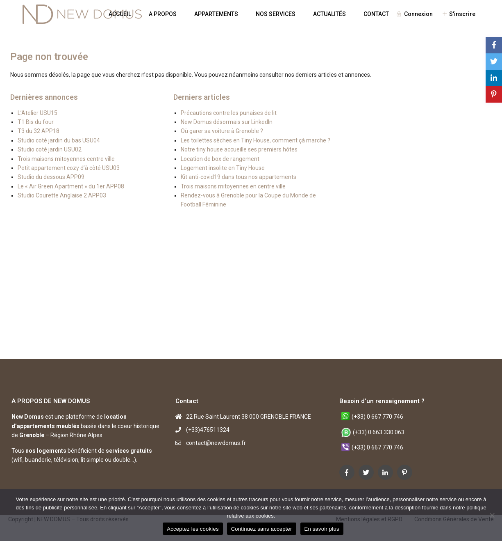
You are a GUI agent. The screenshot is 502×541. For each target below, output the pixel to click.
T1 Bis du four (36, 122)
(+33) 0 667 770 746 (377, 416)
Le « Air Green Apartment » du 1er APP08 (71, 186)
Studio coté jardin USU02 (50, 149)
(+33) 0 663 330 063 (378, 432)
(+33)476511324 (207, 429)
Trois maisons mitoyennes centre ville (66, 159)
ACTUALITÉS (329, 14)
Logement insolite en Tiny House (223, 168)
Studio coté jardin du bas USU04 (59, 140)
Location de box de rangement (220, 159)
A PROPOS (163, 14)
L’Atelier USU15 (37, 113)
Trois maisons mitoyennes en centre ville (233, 186)
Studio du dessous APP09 (51, 177)
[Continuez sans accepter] (492, 515)
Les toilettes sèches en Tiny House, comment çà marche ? (255, 140)
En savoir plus (321, 529)
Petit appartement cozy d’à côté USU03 (69, 168)
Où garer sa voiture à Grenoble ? (222, 131)
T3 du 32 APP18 (38, 131)
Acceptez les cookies (192, 529)
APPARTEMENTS (216, 14)
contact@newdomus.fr (216, 443)
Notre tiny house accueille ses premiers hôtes (239, 149)
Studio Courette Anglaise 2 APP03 (62, 195)
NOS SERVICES (275, 14)
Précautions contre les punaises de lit (229, 113)
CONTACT (376, 14)
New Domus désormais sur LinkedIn (227, 122)
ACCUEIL (120, 14)
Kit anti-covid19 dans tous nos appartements (238, 177)
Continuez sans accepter (261, 529)
